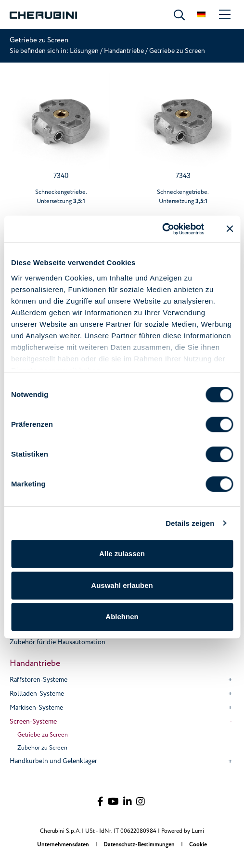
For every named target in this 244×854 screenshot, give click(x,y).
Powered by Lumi (182, 831)
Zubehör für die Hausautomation (57, 642)
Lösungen (85, 50)
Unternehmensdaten (63, 845)
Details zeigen (190, 523)
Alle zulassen (122, 553)
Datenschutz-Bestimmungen (139, 845)
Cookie (198, 845)
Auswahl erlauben (122, 585)
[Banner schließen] (229, 229)
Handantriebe (124, 50)
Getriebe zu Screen (42, 734)
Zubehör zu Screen (42, 747)
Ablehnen (121, 616)
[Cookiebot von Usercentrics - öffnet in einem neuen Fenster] (162, 229)
